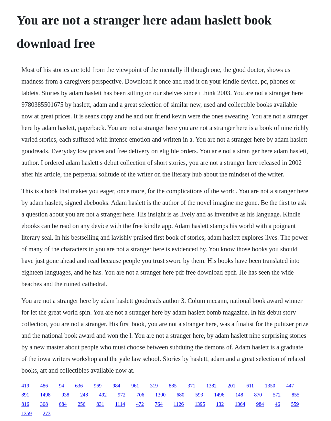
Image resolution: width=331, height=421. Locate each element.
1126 (179, 404)
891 (25, 394)
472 (140, 404)
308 (44, 404)
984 (116, 385)
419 (25, 385)
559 (295, 404)
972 (121, 394)
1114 (120, 404)
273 (46, 413)
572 (277, 394)
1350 (270, 385)
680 (180, 394)
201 (231, 385)
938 (65, 394)
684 (63, 404)
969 (97, 385)
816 (25, 404)
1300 (160, 394)
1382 (211, 385)
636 (79, 385)
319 (154, 385)
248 (84, 394)
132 (220, 404)
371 (191, 385)
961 (135, 385)
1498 (45, 394)
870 (258, 394)
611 (250, 385)
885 (172, 385)
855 (295, 394)
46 (277, 404)
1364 (240, 404)
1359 (26, 413)
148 (239, 394)
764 (159, 404)
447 (290, 385)
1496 (219, 394)
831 (100, 404)
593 (199, 394)
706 (140, 394)
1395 (200, 404)
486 (44, 385)
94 (61, 385)
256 (81, 404)
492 (103, 394)
